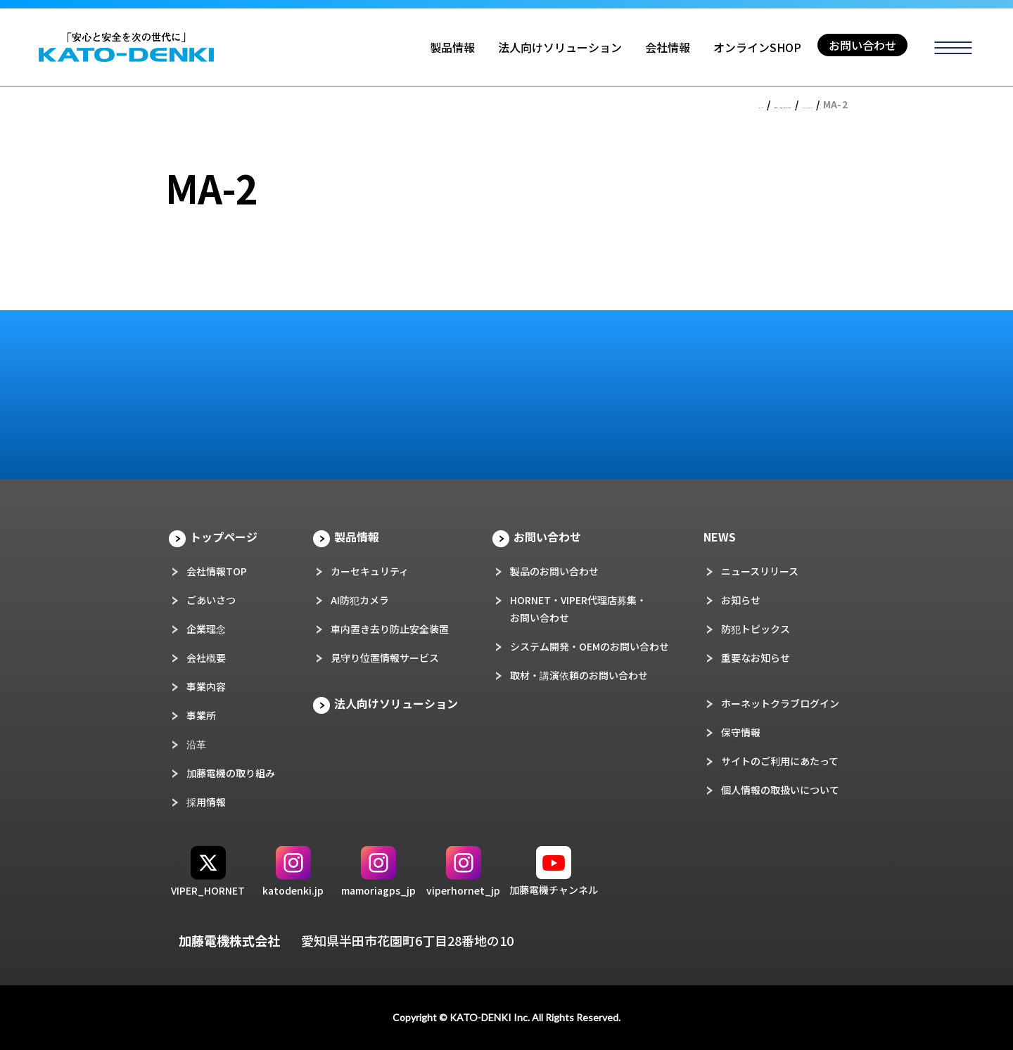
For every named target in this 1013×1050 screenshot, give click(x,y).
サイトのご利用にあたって (780, 761)
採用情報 (206, 802)
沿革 (196, 744)
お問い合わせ (862, 45)
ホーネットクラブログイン (780, 703)
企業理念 (206, 629)
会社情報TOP (216, 571)
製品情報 (452, 47)
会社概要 (206, 658)
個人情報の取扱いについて (780, 790)
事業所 (201, 715)
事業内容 (206, 686)
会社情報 (667, 47)
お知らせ (740, 600)
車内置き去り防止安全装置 (390, 629)
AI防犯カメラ (360, 600)
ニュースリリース (759, 571)
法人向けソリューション (560, 47)
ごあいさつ (211, 600)
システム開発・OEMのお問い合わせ (589, 646)
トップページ (223, 536)
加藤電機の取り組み (230, 773)
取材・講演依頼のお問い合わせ (579, 675)
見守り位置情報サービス (385, 658)
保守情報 (740, 732)
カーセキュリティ (370, 571)
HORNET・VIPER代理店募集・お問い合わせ (578, 609)
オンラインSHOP (757, 47)
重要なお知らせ (755, 658)
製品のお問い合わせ (554, 571)
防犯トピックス (755, 629)
